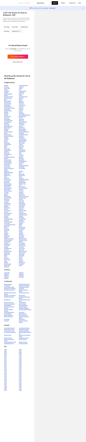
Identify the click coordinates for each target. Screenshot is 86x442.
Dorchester (6, 242)
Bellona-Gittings (7, 100)
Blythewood (21, 102)
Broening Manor (7, 144)
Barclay (20, 99)
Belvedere (21, 100)
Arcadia (5, 140)
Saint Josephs (22, 228)
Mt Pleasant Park (7, 161)
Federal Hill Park (22, 302)
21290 (20, 388)
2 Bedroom (21, 272)
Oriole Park (21, 288)
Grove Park (6, 249)
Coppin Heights (7, 241)
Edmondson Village (8, 221)
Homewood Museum (23, 305)
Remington (6, 129)
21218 (20, 360)
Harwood (21, 112)
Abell (5, 99)
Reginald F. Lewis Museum (10, 295)
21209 (5, 355)
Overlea (20, 164)
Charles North (7, 105)
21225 (5, 366)
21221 (5, 363)
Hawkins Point (22, 203)
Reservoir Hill (7, 259)
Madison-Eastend (7, 183)
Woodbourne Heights (23, 134)
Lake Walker (21, 119)
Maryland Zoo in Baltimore (10, 288)
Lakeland (6, 206)
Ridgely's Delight (22, 210)
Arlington (6, 85)
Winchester (21, 264)
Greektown (6, 151)
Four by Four (7, 148)
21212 (20, 356)
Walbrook (6, 262)
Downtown (21, 178)
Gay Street (6, 192)
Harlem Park (21, 249)
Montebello (21, 158)
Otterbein (6, 209)
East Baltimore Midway (24, 179)
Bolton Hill (21, 237)
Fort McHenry (7, 285)
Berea (20, 172)
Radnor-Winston (7, 127)
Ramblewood (22, 127)
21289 (5, 388)
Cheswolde (6, 86)
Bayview (6, 141)
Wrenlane (6, 137)
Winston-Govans (7, 134)
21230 (20, 369)
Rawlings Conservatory (9, 302)
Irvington (21, 223)
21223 (5, 364)
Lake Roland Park (8, 305)
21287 (20, 387)
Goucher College (7, 335)
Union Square (7, 214)
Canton (5, 176)
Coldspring (21, 86)
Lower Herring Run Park (9, 157)
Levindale (6, 92)
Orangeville (21, 162)
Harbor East (6, 266)
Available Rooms (24, 27)
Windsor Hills (7, 265)
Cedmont (21, 144)
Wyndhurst (6, 138)
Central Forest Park (23, 240)
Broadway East (7, 175)
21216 (20, 359)
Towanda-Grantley (8, 98)
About (79, 2)
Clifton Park (21, 145)
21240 (20, 374)
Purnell (20, 258)
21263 (20, 379)
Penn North (6, 258)
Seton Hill (21, 189)
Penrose (5, 227)
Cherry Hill (21, 200)
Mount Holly (21, 255)
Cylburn (20, 88)
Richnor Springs (22, 129)
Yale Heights (21, 235)
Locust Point (21, 206)
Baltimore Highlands (8, 172)
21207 (5, 353)
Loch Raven (21, 155)
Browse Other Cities (18, 62)
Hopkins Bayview (8, 154)
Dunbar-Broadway (8, 190)
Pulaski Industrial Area (23, 165)
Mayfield (21, 157)
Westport (6, 216)
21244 (20, 376)
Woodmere (21, 98)
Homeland (6, 113)
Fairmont (6, 247)
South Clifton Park (8, 188)
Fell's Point (6, 320)
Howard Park (7, 252)
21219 (5, 362)
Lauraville (6, 155)
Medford (6, 158)
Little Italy (6, 193)
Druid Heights (22, 242)
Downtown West (7, 179)
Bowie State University (24, 337)
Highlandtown (22, 181)
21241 (5, 376)
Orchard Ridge (7, 164)
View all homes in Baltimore (18, 56)
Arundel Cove (7, 204)
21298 (20, 390)
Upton (5, 261)
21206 (20, 352)
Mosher (5, 255)
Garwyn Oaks (22, 248)
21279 (20, 383)
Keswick (21, 117)
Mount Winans (7, 207)
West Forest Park (7, 264)
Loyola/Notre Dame (8, 120)
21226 (20, 366)
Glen (20, 89)
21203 (5, 350)
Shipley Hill (6, 230)
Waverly (6, 133)
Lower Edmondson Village (9, 224)
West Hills (21, 234)
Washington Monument (24, 308)
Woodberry (21, 136)
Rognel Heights (22, 227)
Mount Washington (8, 93)
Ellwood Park (7, 181)
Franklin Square (7, 203)
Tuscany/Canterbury (8, 131)
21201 (5, 349)
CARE (20, 176)
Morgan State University (9, 329)
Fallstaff (6, 89)
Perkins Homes (7, 196)
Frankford (21, 148)
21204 (20, 350)
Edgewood (21, 220)
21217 (5, 360)
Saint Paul (21, 212)
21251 (20, 377)
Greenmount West (8, 110)
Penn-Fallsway (22, 195)
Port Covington (7, 210)
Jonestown (21, 192)
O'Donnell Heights (8, 162)
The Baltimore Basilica (9, 296)
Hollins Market (22, 204)
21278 (5, 383)
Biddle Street (7, 174)
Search (55, 3)
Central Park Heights (23, 85)
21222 (20, 363)
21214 (20, 357)
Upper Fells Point (7, 197)
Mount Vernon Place (8, 315)
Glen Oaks (21, 109)
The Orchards (22, 124)
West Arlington (22, 262)
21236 (5, 373)
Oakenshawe (21, 123)
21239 (5, 374)
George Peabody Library (9, 287)
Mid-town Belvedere (23, 188)
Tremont (6, 231)
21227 (5, 367)
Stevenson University (23, 343)
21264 (5, 380)
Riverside (6, 212)
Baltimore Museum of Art (24, 284)
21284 (5, 386)
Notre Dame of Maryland (24, 328)
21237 (20, 373)
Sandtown (21, 261)
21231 (5, 370)
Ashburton (6, 237)
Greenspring (6, 91)
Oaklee (20, 226)
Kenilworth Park (22, 116)
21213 (5, 357)
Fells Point (21, 190)
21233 (20, 370)
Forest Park (21, 247)
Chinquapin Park (7, 106)
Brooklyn (21, 199)
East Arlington (22, 244)
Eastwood (21, 147)
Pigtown (20, 265)
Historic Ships (22, 319)
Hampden (6, 112)
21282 (20, 384)
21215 (5, 359)
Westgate (6, 234)
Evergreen (21, 107)
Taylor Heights (22, 168)
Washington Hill (22, 197)
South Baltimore (22, 213)
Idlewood (6, 115)
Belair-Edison (7, 143)
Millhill (20, 224)
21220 (20, 362)
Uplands (20, 231)
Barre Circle (6, 199)
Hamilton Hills (22, 151)
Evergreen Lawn (22, 245)
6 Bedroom (21, 275)
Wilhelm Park (7, 235)
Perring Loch (7, 165)
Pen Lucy (21, 126)
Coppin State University (24, 329)
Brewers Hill (21, 174)
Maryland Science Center (9, 289)
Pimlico (20, 95)
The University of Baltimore (10, 332)
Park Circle (21, 93)
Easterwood (6, 245)
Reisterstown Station (8, 96)
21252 (5, 379)
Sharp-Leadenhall (8, 213)
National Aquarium (8, 284)
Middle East (21, 193)
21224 (20, 364)
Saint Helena (21, 167)
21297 (5, 390)
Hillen (20, 152)
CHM (5, 147)
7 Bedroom (6, 276)
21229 (5, 369)
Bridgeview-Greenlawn (9, 238)
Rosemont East (7, 167)
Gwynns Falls (7, 223)
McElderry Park (22, 183)
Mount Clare (21, 207)
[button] (83, 3)
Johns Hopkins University (9, 328)
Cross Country (7, 88)
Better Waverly (7, 102)
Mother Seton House (8, 316)
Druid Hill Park (7, 244)
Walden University (23, 339)
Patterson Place (22, 186)
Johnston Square (22, 182)
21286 (5, 387)
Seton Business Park (23, 96)
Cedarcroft (21, 103)
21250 (5, 377)
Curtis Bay (6, 202)
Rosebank (6, 130)
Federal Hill (21, 202)
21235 (20, 372)
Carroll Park (6, 200)
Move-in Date (15, 27)
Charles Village (22, 105)
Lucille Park (21, 92)
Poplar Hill (6, 123)
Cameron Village (7, 103)
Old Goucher (7, 124)
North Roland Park (23, 122)
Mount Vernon (7, 189)
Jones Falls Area (7, 116)
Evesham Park (7, 109)
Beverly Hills (22, 143)
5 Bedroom (6, 275)
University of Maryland (24, 330)
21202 (20, 349)
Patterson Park (7, 186)
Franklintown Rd (7, 248)
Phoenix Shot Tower (23, 315)
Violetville (6, 233)
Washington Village (23, 214)
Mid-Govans (21, 120)
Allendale (21, 216)
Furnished (6, 278)
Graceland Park (22, 150)
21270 (20, 380)
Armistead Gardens (23, 140)
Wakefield (21, 233)
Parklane (6, 95)
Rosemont (21, 259)
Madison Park (7, 254)
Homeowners (72, 2)
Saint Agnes (6, 228)
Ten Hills (21, 230)
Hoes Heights (22, 113)
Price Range (6, 27)
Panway (5, 257)
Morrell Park (6, 226)
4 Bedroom (21, 274)
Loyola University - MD (9, 330)
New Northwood (7, 122)
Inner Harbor (7, 182)
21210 (20, 355)
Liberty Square (22, 252)
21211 (5, 356)
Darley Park (6, 178)
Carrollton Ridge (22, 219)
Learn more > (52, 8)
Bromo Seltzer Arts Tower (9, 304)
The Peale (6, 308)
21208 (20, 353)
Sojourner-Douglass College (10, 342)
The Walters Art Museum (24, 285)
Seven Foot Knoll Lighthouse (25, 309)
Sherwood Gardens (23, 306)
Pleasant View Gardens (24, 196)
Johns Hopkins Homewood (24, 115)
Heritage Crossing (8, 251)
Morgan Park (21, 160)
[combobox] (25, 3)
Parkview (21, 257)
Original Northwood (8, 126)
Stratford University (23, 342)
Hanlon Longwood (23, 251)
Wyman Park (21, 137)
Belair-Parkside (22, 141)
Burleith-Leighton (22, 238)
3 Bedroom (6, 274)
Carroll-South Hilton (8, 219)
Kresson (20, 154)
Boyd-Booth (21, 217)
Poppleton (21, 209)
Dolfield (20, 241)
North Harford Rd (22, 161)
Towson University (8, 337)
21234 (5, 372)
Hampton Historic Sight (24, 292)
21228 (20, 367)
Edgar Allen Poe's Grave (9, 306)
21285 (20, 386)
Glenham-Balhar (7, 150)
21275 (20, 381)
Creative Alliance (22, 304)
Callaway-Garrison (8, 240)
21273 (5, 381)
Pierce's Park (21, 312)
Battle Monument (22, 313)
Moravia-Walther (7, 160)
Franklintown (22, 221)
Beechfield (6, 217)
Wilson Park (21, 133)
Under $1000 (7, 272)
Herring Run (6, 152)
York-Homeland (22, 138)
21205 (5, 352)
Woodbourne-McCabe (8, 136)
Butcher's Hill (22, 175)
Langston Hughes (22, 91)
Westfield (21, 171)
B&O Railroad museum (24, 287)
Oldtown (6, 195)
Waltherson (6, 171)
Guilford (21, 110)
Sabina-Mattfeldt (22, 130)
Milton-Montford (7, 185)
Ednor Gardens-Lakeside (9, 107)
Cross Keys (21, 106)
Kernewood (6, 117)
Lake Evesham (7, 119)
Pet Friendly (21, 276)
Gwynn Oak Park (7, 313)
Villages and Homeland (24, 131)
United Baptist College (9, 343)
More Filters (7, 31)
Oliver (20, 185)
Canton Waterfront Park (9, 312)
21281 (5, 384)
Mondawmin (21, 254)
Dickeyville (6, 220)
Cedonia (6, 145)
